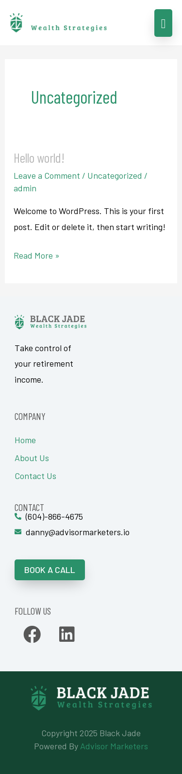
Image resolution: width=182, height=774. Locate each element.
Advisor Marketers (114, 746)
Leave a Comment (47, 175)
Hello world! (39, 157)
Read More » (37, 254)
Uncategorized (114, 175)
